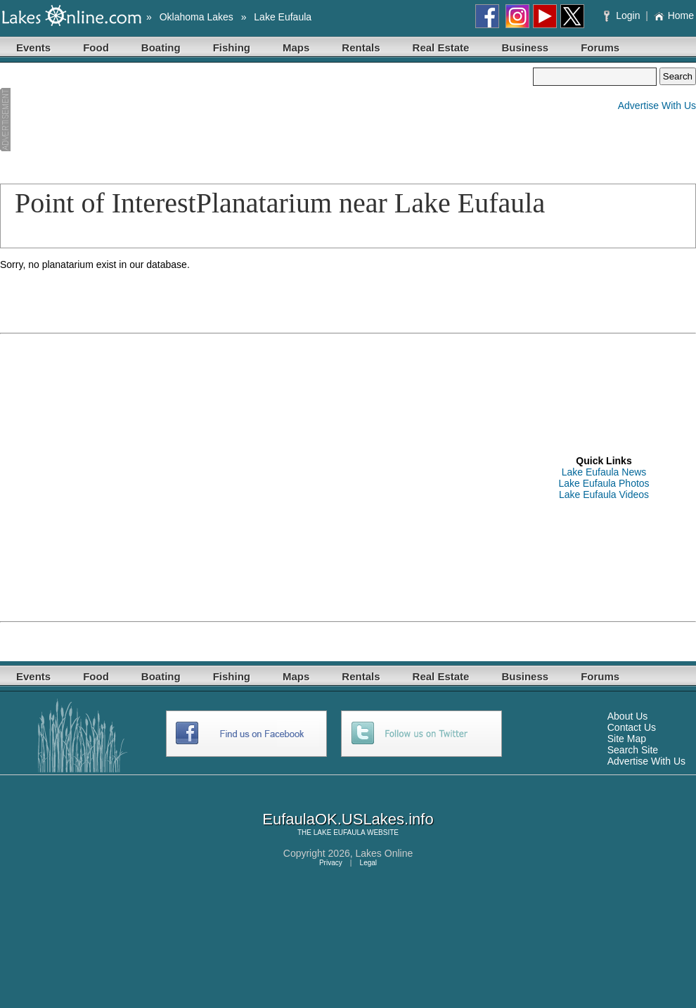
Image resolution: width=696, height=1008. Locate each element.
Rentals (361, 47)
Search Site (632, 749)
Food (96, 47)
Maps (296, 47)
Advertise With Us (657, 105)
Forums (600, 47)
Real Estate (441, 47)
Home (674, 15)
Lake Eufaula (282, 17)
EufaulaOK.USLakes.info (347, 819)
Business (524, 47)
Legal (368, 863)
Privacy (330, 863)
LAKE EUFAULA (339, 832)
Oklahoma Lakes (196, 17)
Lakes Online (384, 853)
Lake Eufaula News (604, 472)
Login (623, 15)
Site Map (626, 738)
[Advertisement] (75, 120)
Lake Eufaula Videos (604, 494)
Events (33, 47)
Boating (161, 47)
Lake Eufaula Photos (603, 483)
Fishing (231, 47)
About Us (627, 716)
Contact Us (631, 727)
